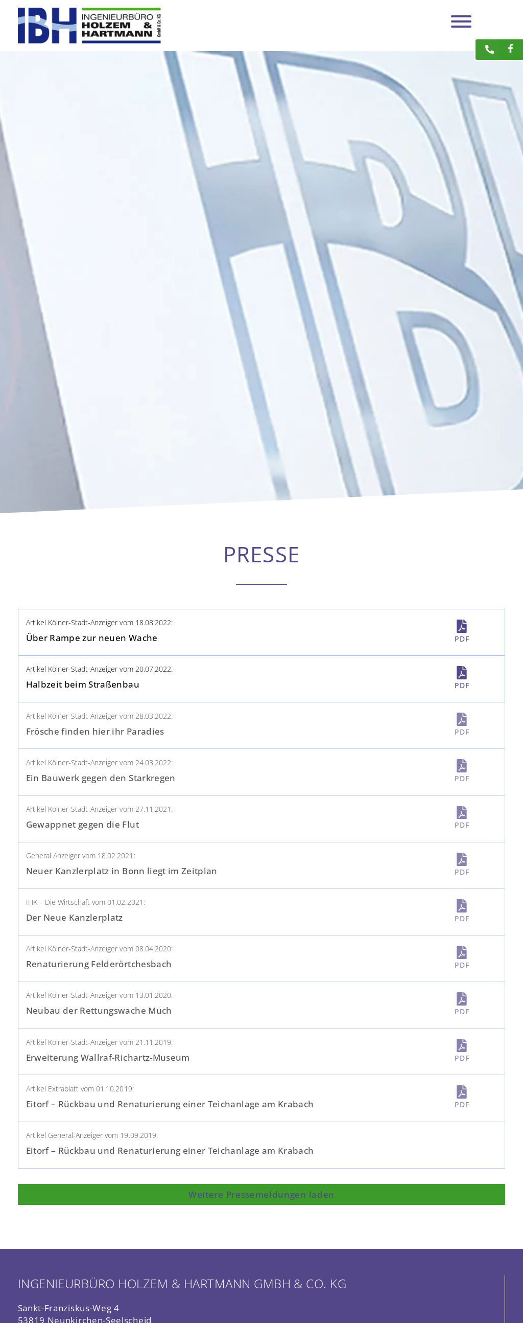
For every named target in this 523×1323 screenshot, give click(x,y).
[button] (262, 1194)
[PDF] (461, 626)
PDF (462, 639)
